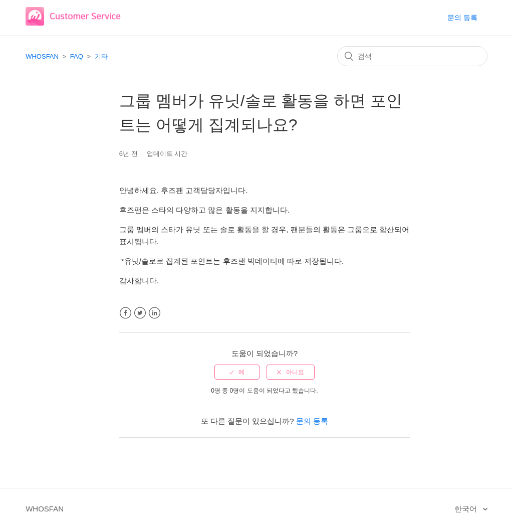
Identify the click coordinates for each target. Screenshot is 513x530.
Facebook (125, 313)
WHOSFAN (42, 56)
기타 (101, 56)
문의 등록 (462, 18)
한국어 (466, 508)
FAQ (76, 56)
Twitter (140, 313)
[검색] (412, 56)
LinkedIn (154, 313)
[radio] (237, 372)
